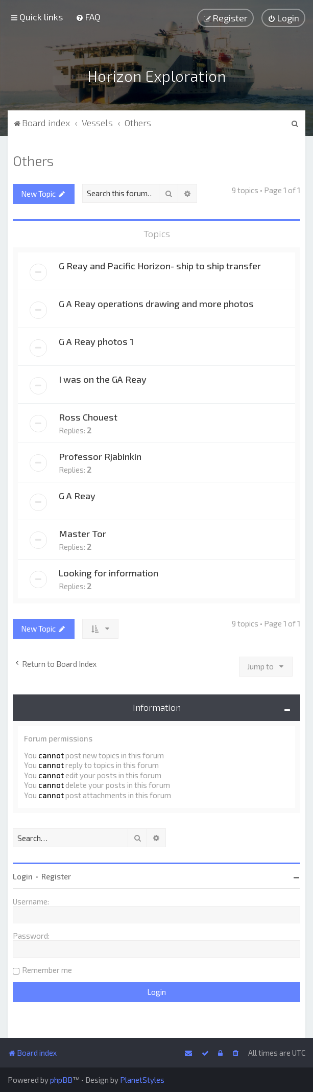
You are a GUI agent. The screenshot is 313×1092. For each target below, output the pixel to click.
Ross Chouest (88, 414)
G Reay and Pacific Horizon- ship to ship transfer (160, 263)
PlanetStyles (142, 1079)
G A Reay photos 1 (96, 338)
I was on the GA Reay (103, 376)
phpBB (61, 1079)
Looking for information (108, 570)
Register (56, 874)
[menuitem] (88, 17)
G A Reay (77, 493)
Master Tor (82, 531)
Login (23, 874)
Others (33, 158)
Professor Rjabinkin (100, 453)
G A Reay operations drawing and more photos (156, 301)
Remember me (47, 967)
